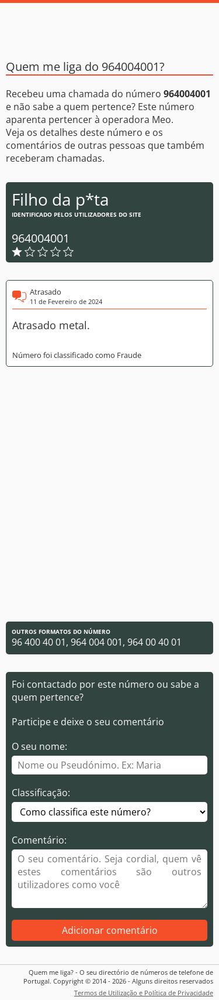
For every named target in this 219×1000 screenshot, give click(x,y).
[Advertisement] (109, 494)
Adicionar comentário (110, 930)
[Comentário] (109, 878)
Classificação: (41, 792)
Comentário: (39, 840)
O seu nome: (39, 746)
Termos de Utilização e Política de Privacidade (143, 992)
